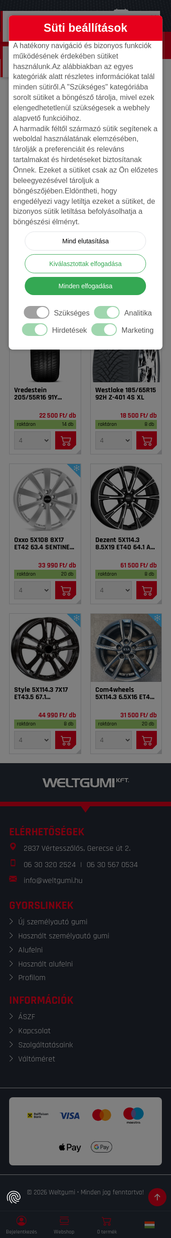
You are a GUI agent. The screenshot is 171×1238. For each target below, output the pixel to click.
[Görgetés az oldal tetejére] (157, 1197)
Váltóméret (36, 1059)
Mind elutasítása (85, 241)
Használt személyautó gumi (63, 936)
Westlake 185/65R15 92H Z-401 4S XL (125, 394)
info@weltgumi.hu (53, 880)
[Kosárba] (65, 440)
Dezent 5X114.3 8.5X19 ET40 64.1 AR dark (125, 544)
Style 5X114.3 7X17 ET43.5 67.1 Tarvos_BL (41, 693)
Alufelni (30, 950)
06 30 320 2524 (50, 864)
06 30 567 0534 (112, 864)
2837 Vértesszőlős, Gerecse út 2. (77, 848)
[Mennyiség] (32, 440)
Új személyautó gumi (53, 922)
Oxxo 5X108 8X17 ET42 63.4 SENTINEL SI (43, 544)
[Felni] (45, 498)
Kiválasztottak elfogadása (85, 263)
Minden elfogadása (85, 286)
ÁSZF (26, 1016)
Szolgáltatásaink (45, 1045)
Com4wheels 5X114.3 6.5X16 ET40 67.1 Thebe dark (124, 693)
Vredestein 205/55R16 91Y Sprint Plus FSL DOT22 (36, 394)
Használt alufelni (45, 964)
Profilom (32, 977)
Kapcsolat (34, 1031)
